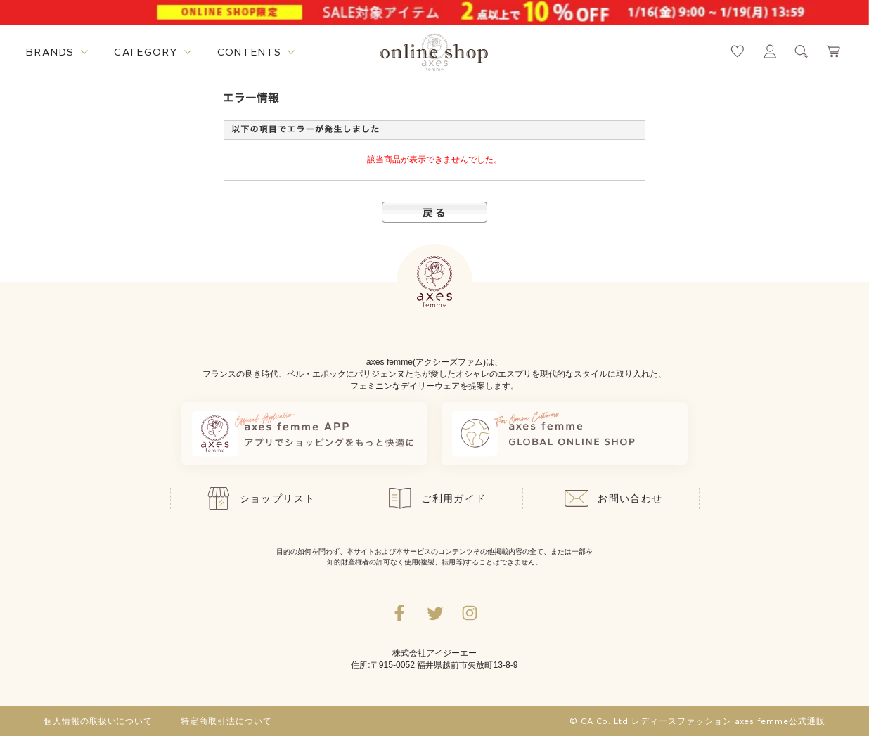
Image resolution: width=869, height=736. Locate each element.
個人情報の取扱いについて (98, 721)
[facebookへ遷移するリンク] (399, 613)
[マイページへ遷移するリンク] (770, 51)
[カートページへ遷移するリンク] (834, 51)
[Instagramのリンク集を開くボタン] (469, 613)
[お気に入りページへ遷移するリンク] (737, 51)
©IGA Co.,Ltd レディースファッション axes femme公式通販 (697, 721)
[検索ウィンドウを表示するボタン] (801, 51)
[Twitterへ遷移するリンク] (434, 613)
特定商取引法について (226, 721)
